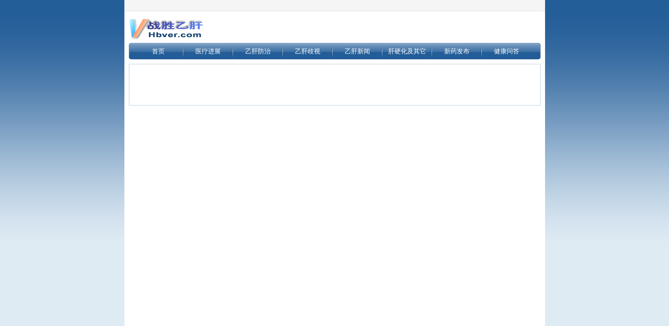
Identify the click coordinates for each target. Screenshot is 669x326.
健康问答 (506, 51)
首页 (158, 51)
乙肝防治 (257, 51)
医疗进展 (208, 51)
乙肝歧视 (307, 51)
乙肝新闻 (357, 51)
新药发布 (457, 51)
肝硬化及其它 (407, 51)
